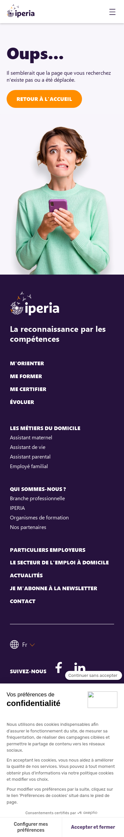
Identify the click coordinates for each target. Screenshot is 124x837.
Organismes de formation (39, 517)
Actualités (26, 575)
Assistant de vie (27, 447)
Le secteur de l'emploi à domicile (59, 562)
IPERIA (17, 508)
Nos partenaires (28, 527)
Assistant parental (30, 456)
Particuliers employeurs (47, 550)
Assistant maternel (31, 437)
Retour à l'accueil (44, 99)
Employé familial (29, 466)
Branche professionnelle (37, 498)
